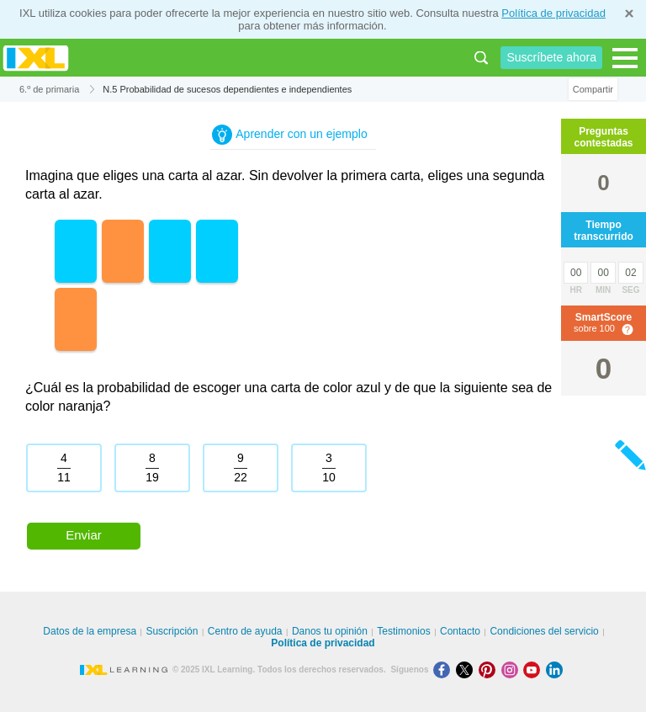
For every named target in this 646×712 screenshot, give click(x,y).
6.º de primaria (49, 89)
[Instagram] (512, 669)
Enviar (84, 535)
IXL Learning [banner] (35, 58)
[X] (467, 669)
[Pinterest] (490, 669)
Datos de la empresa (89, 631)
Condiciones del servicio (544, 631)
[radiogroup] (293, 474)
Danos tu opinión (330, 631)
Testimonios (403, 631)
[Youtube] (534, 669)
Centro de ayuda (245, 631)
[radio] (64, 468)
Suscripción (172, 631)
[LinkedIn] (556, 669)
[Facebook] (444, 669)
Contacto (460, 631)
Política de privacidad (553, 13)
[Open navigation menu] (625, 58)
